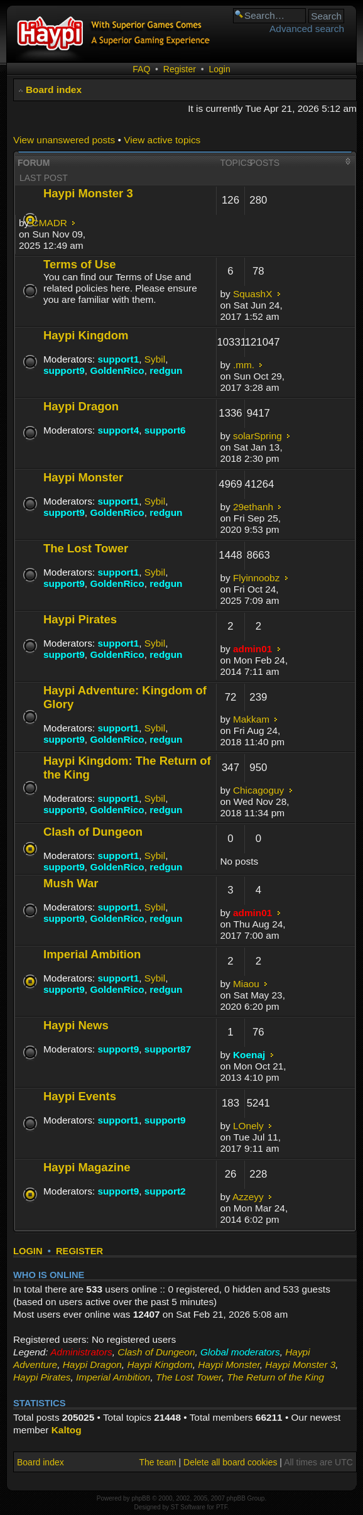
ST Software (188, 1507)
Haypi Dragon (81, 406)
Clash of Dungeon (93, 831)
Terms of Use (79, 264)
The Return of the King (275, 1377)
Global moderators (240, 1352)
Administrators (81, 1352)
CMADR (49, 222)
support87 (167, 1049)
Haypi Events (79, 1096)
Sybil (154, 359)
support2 (165, 1191)
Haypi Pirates (80, 619)
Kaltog (66, 1430)
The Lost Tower (85, 548)
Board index (54, 89)
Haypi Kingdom (85, 335)
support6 (165, 430)
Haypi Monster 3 (88, 193)
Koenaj (249, 1054)
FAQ (141, 69)
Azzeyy (248, 1196)
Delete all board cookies (230, 1462)
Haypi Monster (83, 477)
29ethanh (253, 506)
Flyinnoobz (256, 577)
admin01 (252, 648)
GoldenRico (117, 370)
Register (179, 69)
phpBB (140, 1498)
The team (157, 1462)
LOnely (248, 1125)
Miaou (246, 983)
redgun (165, 370)
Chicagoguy (258, 790)
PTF (221, 1507)
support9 (64, 370)
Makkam (251, 719)
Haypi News (76, 1025)
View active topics (162, 139)
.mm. (243, 364)
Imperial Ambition (92, 954)
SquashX (252, 293)
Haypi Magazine (87, 1167)
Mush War (71, 883)
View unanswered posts (64, 139)
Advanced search (306, 28)
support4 (118, 430)
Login (219, 69)
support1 (118, 359)
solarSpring (257, 435)
